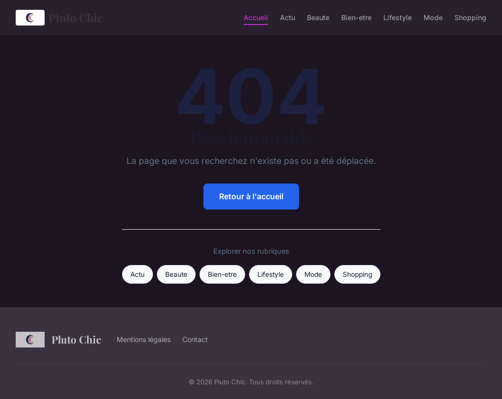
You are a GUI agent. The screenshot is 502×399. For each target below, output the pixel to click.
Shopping (470, 17)
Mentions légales (144, 339)
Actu (287, 17)
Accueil (256, 17)
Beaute (318, 17)
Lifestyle (397, 17)
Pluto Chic (59, 18)
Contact (195, 339)
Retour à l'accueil (251, 196)
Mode (433, 17)
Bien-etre (356, 17)
